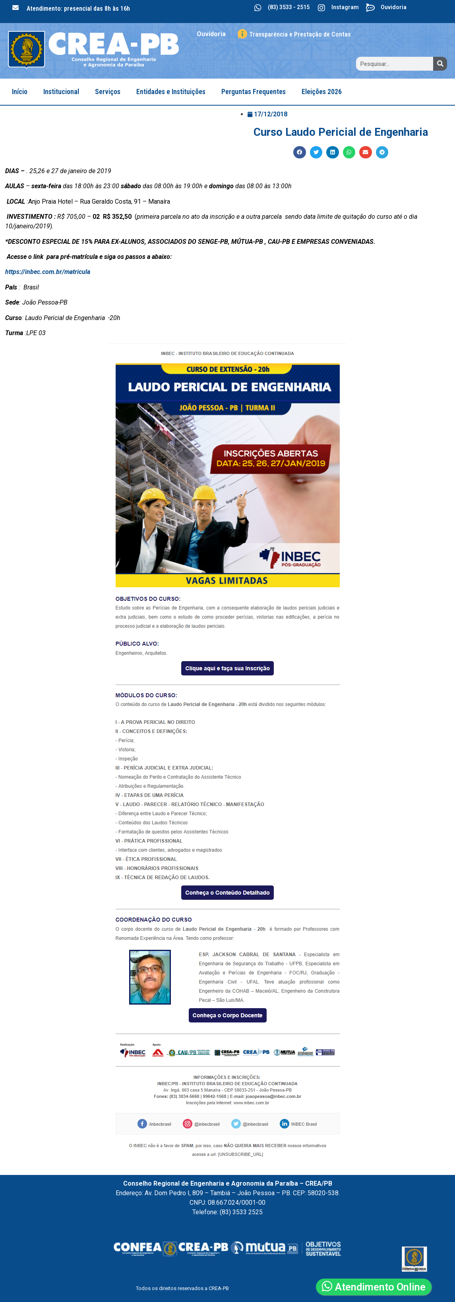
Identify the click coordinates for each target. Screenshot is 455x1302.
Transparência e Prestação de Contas (300, 34)
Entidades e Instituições (170, 91)
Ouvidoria (394, 7)
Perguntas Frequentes (253, 91)
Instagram (345, 7)
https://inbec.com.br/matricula (47, 272)
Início (19, 91)
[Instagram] (321, 8)
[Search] (440, 64)
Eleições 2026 (322, 91)
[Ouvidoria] (371, 8)
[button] (299, 152)
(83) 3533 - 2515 (289, 7)
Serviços (107, 91)
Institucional (61, 91)
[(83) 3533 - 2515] (258, 8)
